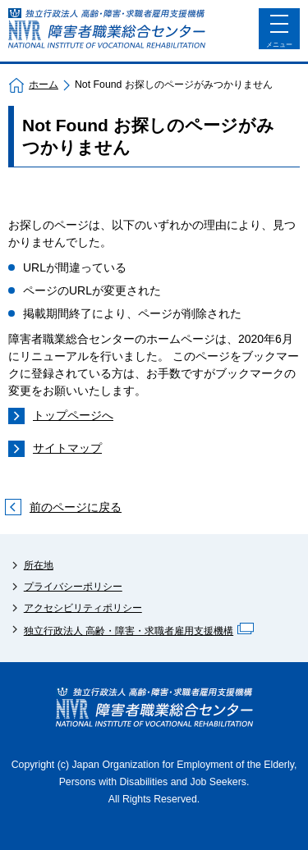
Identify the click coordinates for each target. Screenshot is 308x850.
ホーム (43, 84)
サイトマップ (67, 448)
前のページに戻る (76, 507)
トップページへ (73, 415)
